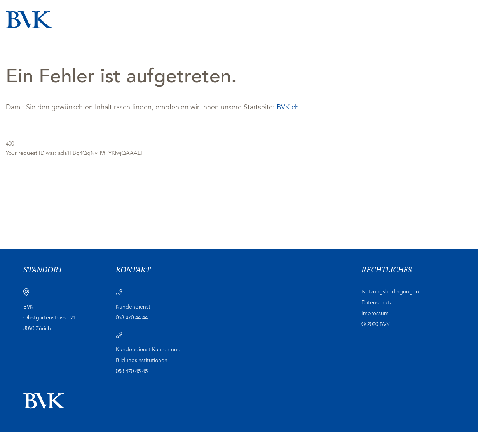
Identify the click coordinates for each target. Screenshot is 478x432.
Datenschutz (376, 302)
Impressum (375, 313)
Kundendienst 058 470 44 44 (133, 312)
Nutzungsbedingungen (390, 292)
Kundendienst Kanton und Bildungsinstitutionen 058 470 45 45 (148, 360)
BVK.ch (288, 107)
